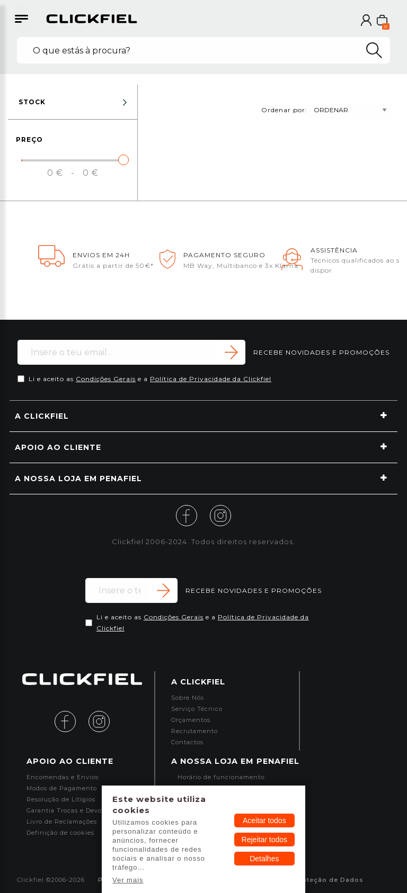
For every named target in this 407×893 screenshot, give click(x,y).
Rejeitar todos (264, 839)
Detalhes (264, 858)
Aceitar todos (264, 820)
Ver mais (128, 880)
